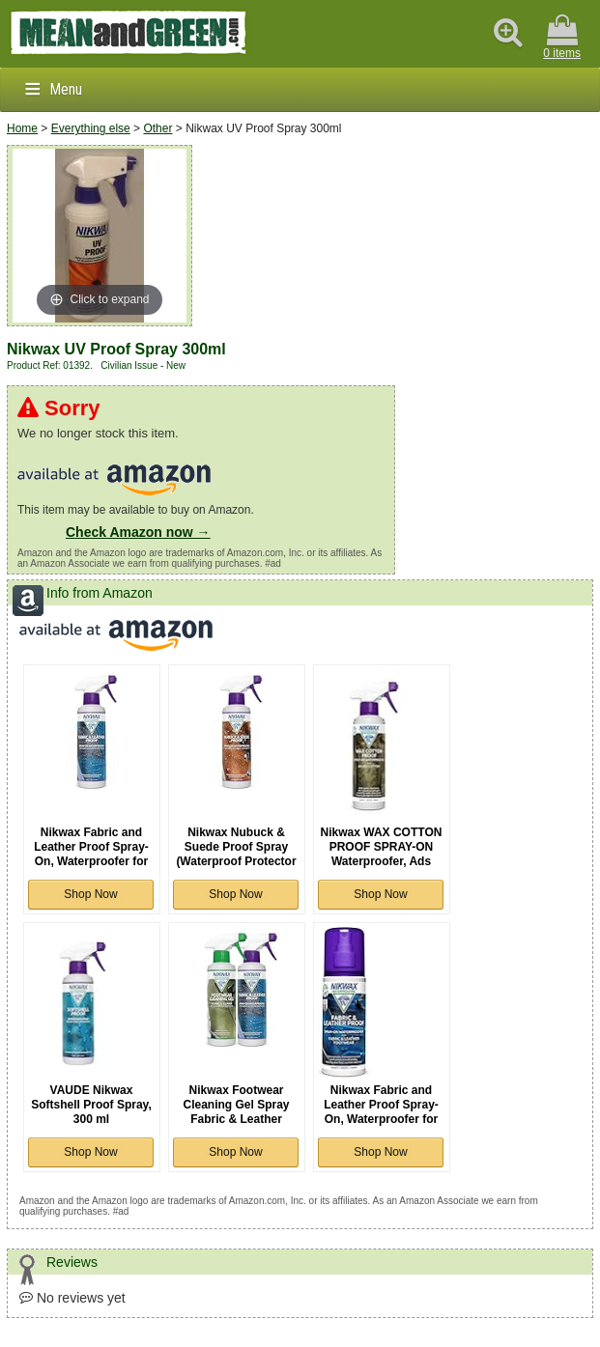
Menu (65, 89)
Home (22, 128)
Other (157, 128)
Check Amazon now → (138, 532)
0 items (562, 37)
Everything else (90, 128)
